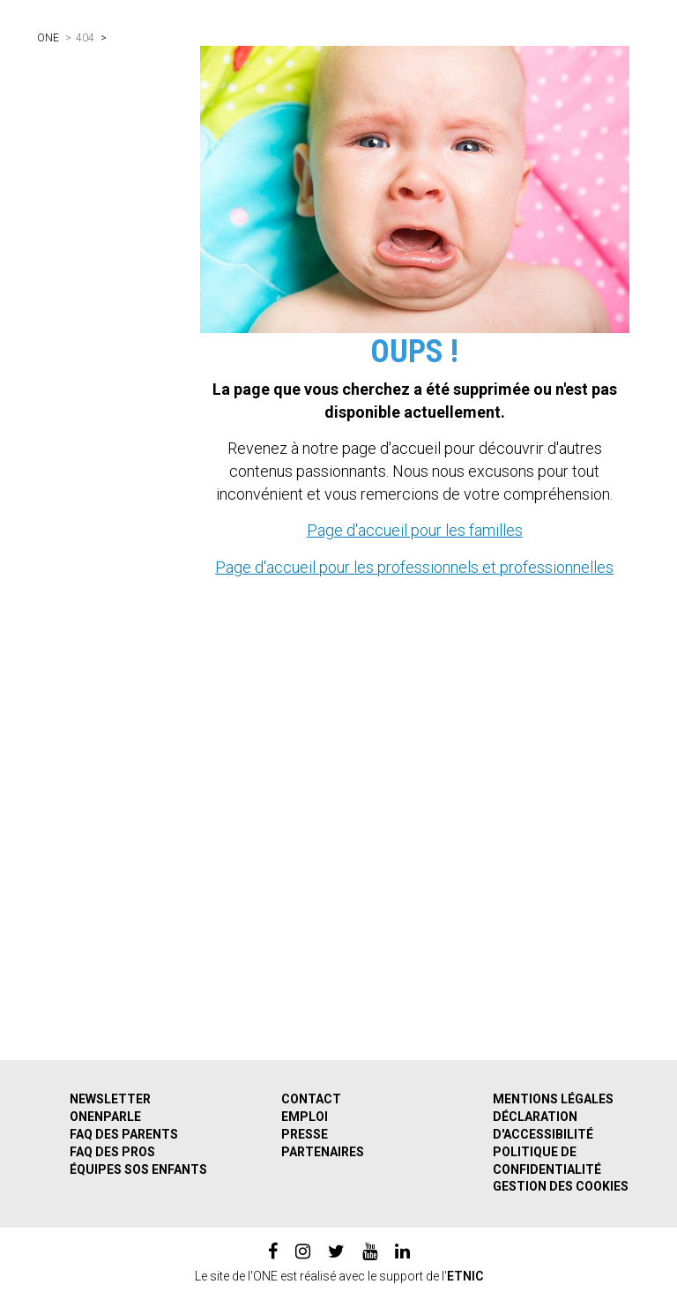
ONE (48, 38)
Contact (311, 1099)
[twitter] (336, 1252)
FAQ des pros (112, 1152)
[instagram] (302, 1252)
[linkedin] (402, 1252)
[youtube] (369, 1252)
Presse (304, 1134)
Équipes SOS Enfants (138, 1169)
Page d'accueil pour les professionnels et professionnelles (414, 567)
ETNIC (465, 1276)
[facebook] (273, 1252)
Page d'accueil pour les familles (415, 530)
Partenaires (322, 1152)
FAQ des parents (124, 1134)
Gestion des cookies (561, 1186)
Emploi (304, 1117)
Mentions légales (553, 1099)
